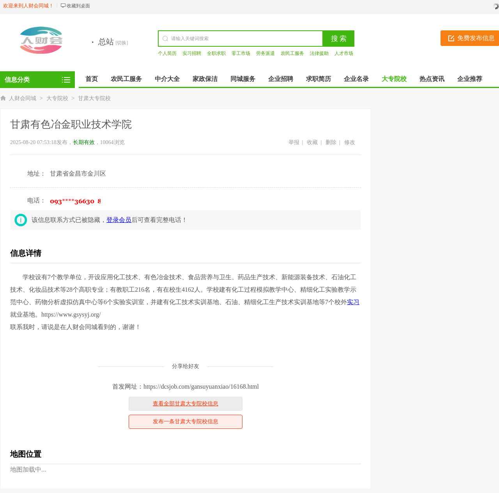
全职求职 (216, 53)
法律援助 (319, 53)
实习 (353, 302)
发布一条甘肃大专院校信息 (185, 421)
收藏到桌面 (78, 6)
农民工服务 (292, 53)
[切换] (122, 43)
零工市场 (241, 53)
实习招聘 (191, 53)
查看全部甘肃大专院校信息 (185, 404)
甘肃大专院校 (94, 98)
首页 (91, 79)
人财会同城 (22, 98)
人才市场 (343, 53)
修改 (349, 142)
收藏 (312, 142)
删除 (331, 142)
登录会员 (118, 220)
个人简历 (167, 53)
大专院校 (57, 98)
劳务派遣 (265, 53)
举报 (293, 142)
